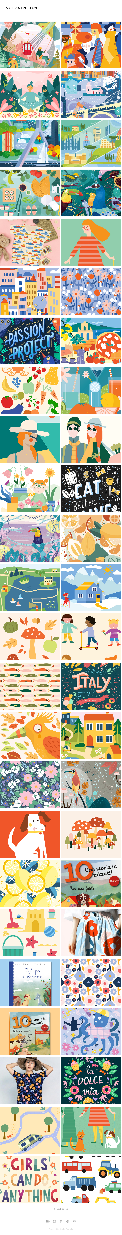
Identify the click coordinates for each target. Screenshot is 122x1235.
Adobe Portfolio (66, 1229)
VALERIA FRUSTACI (22, 8)
